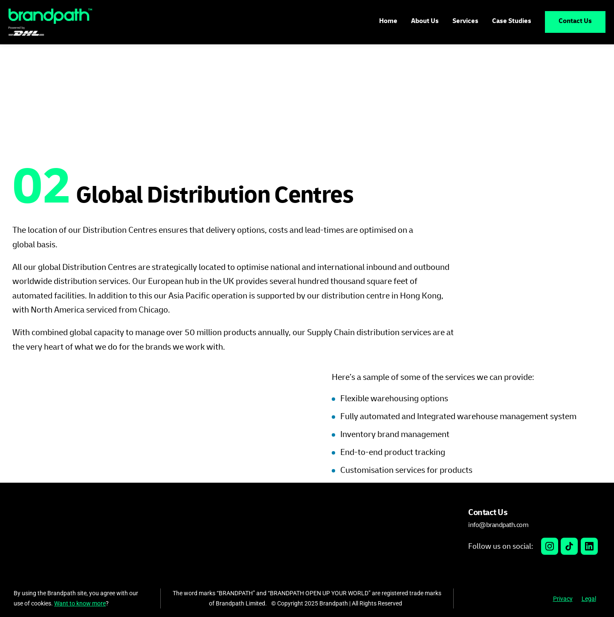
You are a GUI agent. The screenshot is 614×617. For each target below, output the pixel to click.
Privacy (563, 598)
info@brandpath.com (498, 525)
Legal (589, 598)
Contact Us (575, 21)
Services (465, 21)
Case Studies (511, 21)
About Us (425, 21)
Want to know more (80, 603)
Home (388, 21)
